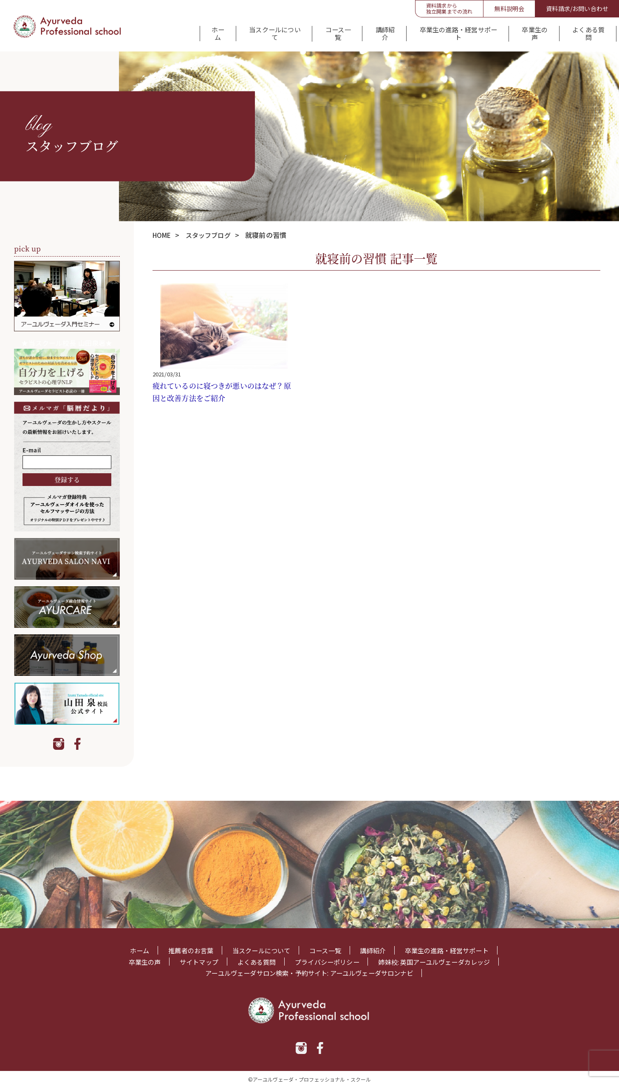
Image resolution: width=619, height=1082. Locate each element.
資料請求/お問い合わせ (577, 8)
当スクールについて (264, 31)
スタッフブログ (212, 228)
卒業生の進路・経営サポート (450, 31)
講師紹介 (377, 31)
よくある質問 (582, 31)
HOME (163, 228)
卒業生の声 (528, 31)
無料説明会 (509, 8)
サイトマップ (192, 956)
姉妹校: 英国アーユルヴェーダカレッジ (440, 956)
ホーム (206, 31)
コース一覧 (329, 31)
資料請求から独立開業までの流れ (449, 8)
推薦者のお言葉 (185, 944)
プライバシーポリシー (327, 956)
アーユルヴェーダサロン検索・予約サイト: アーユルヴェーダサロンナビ (309, 967)
